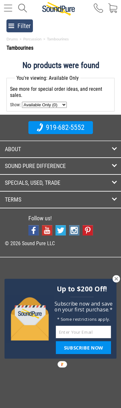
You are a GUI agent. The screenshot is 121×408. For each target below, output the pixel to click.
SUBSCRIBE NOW (83, 347)
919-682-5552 (61, 127)
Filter (19, 26)
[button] (81, 289)
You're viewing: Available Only (47, 78)
